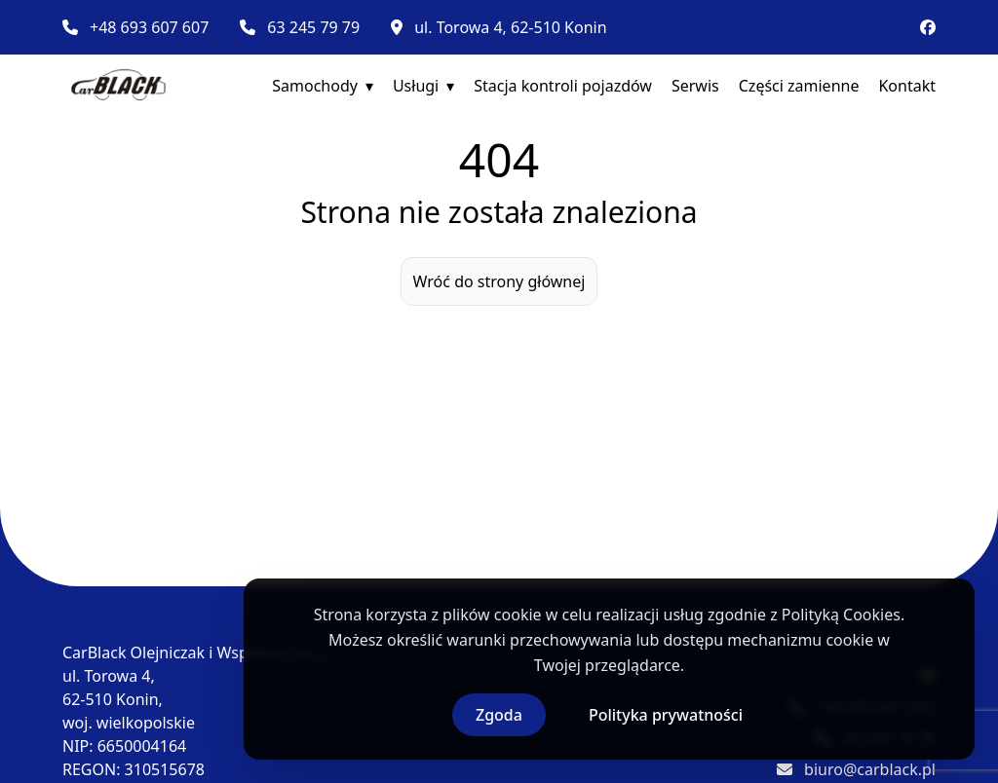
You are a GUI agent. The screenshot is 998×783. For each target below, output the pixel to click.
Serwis (695, 85)
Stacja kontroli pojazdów (563, 85)
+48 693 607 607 (149, 27)
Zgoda (499, 715)
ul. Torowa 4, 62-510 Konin (510, 27)
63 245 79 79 (313, 27)
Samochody (315, 85)
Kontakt (907, 85)
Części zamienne (799, 85)
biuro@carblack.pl (870, 769)
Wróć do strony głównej (499, 281)
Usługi (416, 85)
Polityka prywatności (666, 715)
